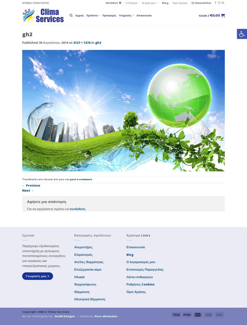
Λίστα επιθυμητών (139, 277)
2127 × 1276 (82, 42)
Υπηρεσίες (126, 15)
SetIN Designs (64, 316)
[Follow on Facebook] (215, 3)
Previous (31, 185)
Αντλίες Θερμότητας (88, 262)
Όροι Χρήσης (180, 2)
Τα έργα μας (150, 3)
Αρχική (79, 15)
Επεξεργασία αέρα (87, 269)
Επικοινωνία (144, 15)
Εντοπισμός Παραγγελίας (145, 269)
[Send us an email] (223, 3)
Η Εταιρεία (131, 2)
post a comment (81, 179)
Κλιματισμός (83, 255)
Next (28, 190)
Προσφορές (109, 15)
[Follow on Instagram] (219, 3)
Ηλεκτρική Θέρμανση (89, 299)
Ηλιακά (79, 277)
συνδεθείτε (77, 209)
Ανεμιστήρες (83, 247)
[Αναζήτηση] (71, 15)
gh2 (98, 42)
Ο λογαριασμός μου (140, 262)
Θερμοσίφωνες (85, 284)
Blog (165, 2)
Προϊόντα (93, 15)
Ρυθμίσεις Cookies (140, 284)
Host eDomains (106, 316)
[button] (242, 34)
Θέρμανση (82, 292)
